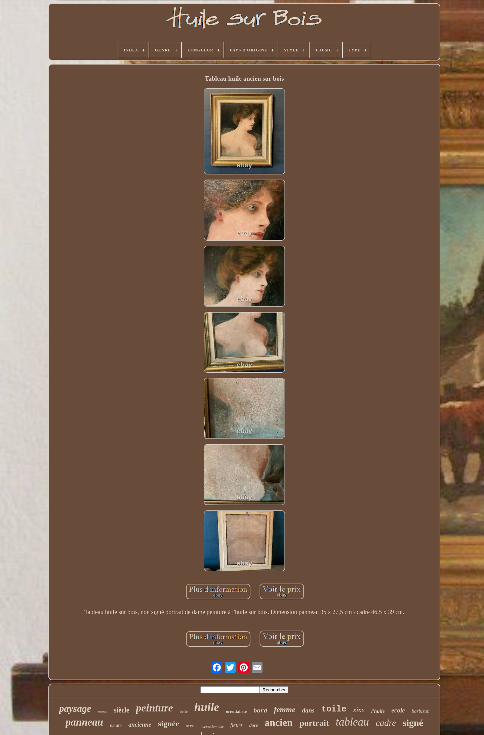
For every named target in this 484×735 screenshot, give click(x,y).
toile (334, 709)
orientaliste (236, 711)
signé (413, 723)
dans (308, 710)
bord (260, 711)
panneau (84, 722)
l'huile (378, 711)
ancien (278, 722)
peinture (154, 708)
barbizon (421, 711)
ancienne (139, 724)
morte (102, 711)
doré (253, 725)
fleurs (236, 725)
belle (184, 711)
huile (206, 707)
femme (284, 709)
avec (190, 725)
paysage (75, 708)
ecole (398, 710)
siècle (121, 710)
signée (168, 723)
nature (116, 725)
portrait (314, 723)
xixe (359, 710)
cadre (386, 723)
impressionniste (212, 726)
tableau (352, 722)
